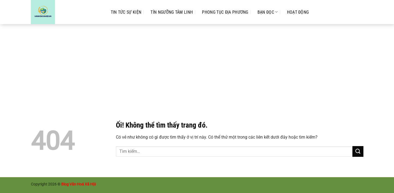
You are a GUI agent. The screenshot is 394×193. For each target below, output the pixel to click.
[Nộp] (357, 151)
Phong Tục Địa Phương (225, 12)
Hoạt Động (298, 12)
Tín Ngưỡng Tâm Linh (171, 12)
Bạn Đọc (267, 11)
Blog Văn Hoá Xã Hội (78, 184)
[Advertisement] (197, 64)
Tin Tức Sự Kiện (126, 12)
